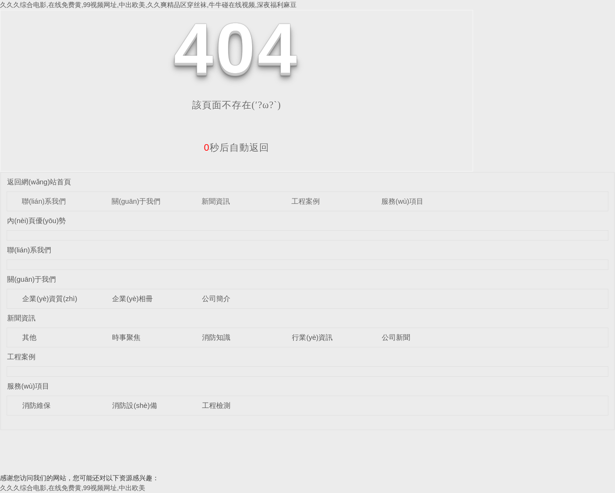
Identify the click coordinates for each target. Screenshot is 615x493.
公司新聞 (396, 337)
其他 (29, 337)
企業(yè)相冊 (132, 298)
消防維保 (36, 405)
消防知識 (216, 337)
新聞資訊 (216, 201)
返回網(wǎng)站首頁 (39, 182)
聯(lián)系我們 (44, 201)
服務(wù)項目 (402, 201)
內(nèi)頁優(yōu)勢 (36, 220)
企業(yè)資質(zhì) (49, 298)
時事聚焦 (126, 337)
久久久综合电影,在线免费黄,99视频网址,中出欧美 (72, 488)
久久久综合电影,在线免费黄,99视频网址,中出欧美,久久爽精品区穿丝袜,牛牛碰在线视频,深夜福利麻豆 (148, 5)
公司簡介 (216, 298)
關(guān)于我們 (136, 201)
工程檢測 (216, 405)
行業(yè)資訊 (312, 337)
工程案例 (305, 201)
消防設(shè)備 (134, 405)
